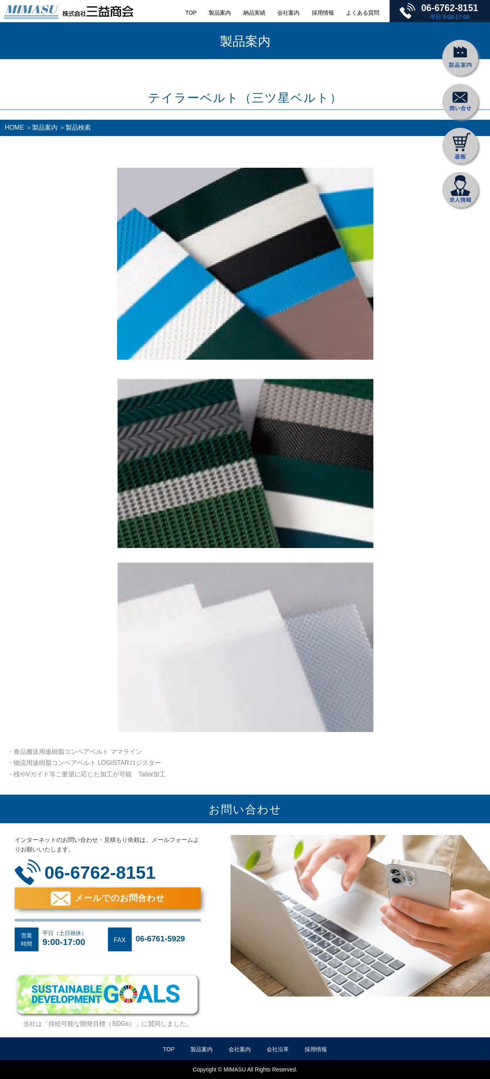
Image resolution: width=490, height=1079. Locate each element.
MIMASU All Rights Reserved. (261, 1069)
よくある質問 (362, 13)
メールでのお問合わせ (120, 898)
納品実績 (254, 13)
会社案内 (288, 13)
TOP (191, 13)
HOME (14, 127)
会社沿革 (278, 1049)
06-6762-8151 (449, 8)
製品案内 (220, 13)
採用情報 (323, 13)
